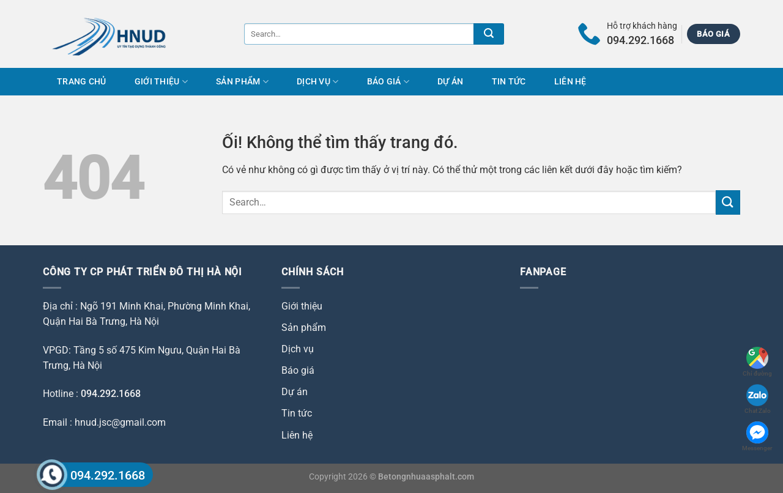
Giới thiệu (161, 81)
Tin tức (509, 81)
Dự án (450, 81)
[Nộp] (488, 34)
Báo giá (388, 81)
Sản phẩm (242, 81)
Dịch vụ (318, 81)
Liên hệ (570, 81)
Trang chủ (81, 81)
